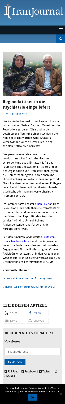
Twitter (45, 371)
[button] (14, 313)
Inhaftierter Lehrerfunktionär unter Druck (29, 286)
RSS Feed (12, 371)
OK (32, 397)
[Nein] (60, 394)
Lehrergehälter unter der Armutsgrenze (27, 278)
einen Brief (41, 204)
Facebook (28, 371)
